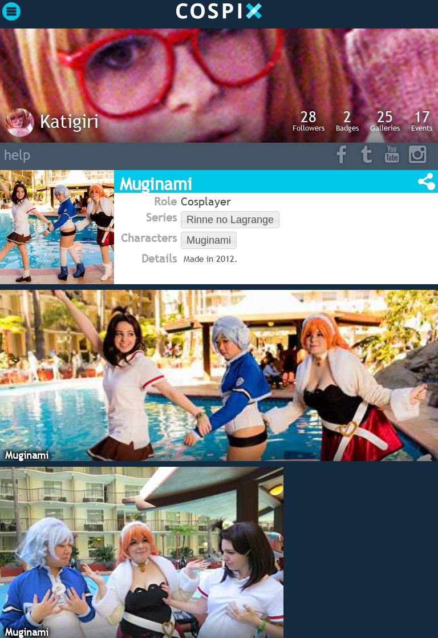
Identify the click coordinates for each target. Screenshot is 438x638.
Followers (309, 120)
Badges (347, 120)
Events (421, 120)
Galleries (385, 120)
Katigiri (69, 121)
